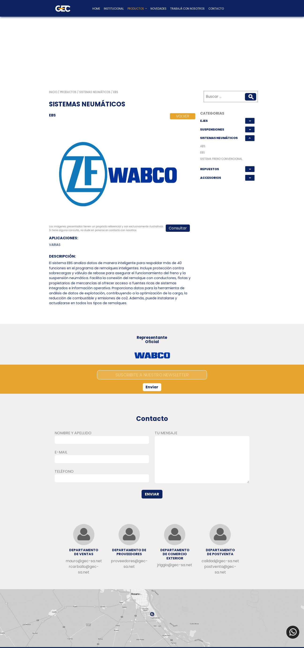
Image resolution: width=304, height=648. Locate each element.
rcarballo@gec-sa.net (84, 569)
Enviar (152, 387)
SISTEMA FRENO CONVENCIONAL (221, 159)
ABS (202, 146)
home (96, 9)
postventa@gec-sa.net (220, 569)
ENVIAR (152, 494)
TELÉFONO (64, 471)
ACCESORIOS (210, 178)
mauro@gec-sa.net (84, 561)
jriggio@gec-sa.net (174, 565)
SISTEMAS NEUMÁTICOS (219, 138)
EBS (202, 152)
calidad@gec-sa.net (220, 561)
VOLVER (182, 116)
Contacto (216, 9)
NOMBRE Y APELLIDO (73, 433)
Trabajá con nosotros (187, 9)
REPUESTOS (209, 169)
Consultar (178, 228)
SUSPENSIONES (212, 129)
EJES (204, 121)
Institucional (114, 9)
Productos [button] (136, 9)
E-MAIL (61, 452)
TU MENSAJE (166, 433)
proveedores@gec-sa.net (129, 563)
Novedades (158, 9)
